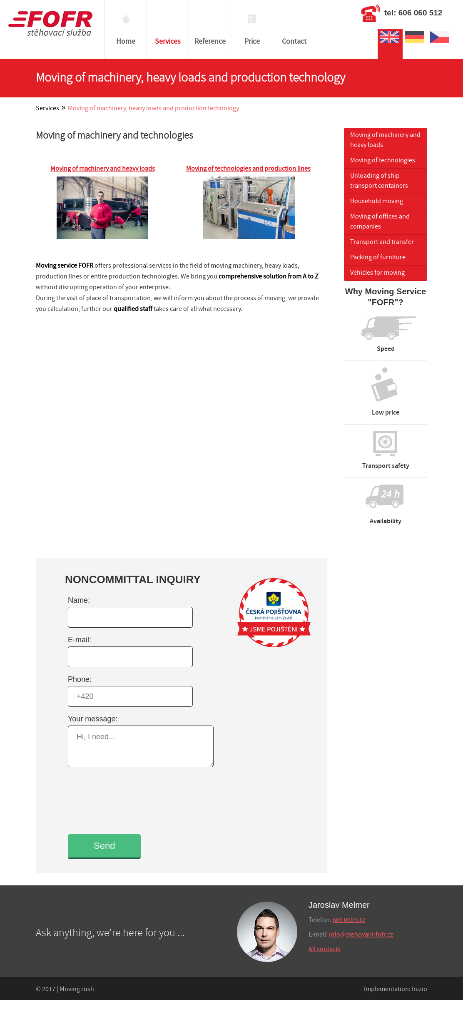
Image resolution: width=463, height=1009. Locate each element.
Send (104, 845)
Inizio (419, 989)
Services (47, 108)
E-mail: (79, 640)
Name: (79, 600)
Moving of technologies (382, 160)
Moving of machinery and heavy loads (102, 168)
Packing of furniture (378, 257)
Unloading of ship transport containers (379, 180)
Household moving (376, 201)
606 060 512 (349, 920)
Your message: (92, 719)
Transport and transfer (382, 242)
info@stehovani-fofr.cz (361, 934)
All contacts (325, 949)
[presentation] (129, 800)
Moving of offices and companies (380, 221)
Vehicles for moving (377, 272)
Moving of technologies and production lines (248, 168)
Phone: (80, 679)
